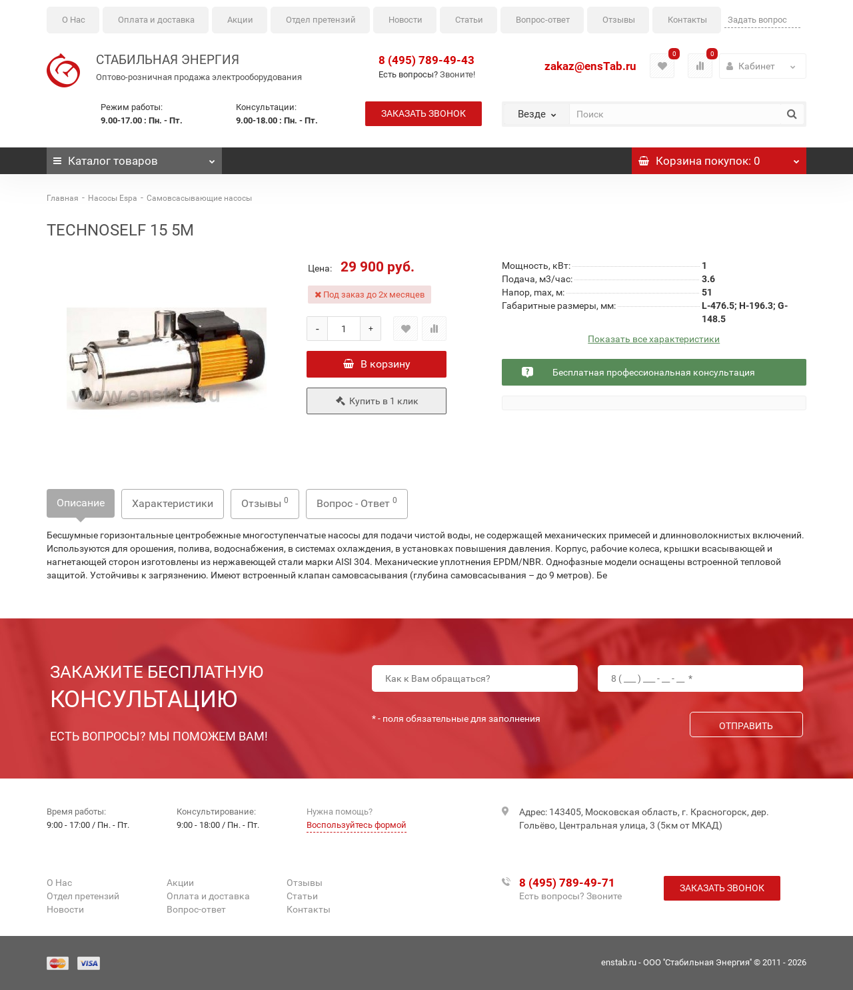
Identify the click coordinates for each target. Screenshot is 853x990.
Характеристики (172, 503)
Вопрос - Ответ (357, 503)
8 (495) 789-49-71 (567, 882)
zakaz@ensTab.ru (590, 66)
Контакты (687, 20)
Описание (81, 502)
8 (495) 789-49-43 (426, 60)
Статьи (469, 20)
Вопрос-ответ (543, 20)
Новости (406, 20)
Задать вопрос (757, 20)
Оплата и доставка (156, 20)
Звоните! (457, 74)
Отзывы (618, 20)
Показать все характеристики (654, 339)
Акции (240, 20)
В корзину (377, 364)
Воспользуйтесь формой (357, 825)
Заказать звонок (423, 113)
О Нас (73, 20)
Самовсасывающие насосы (199, 198)
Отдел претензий (321, 20)
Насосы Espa (112, 198)
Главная (63, 198)
